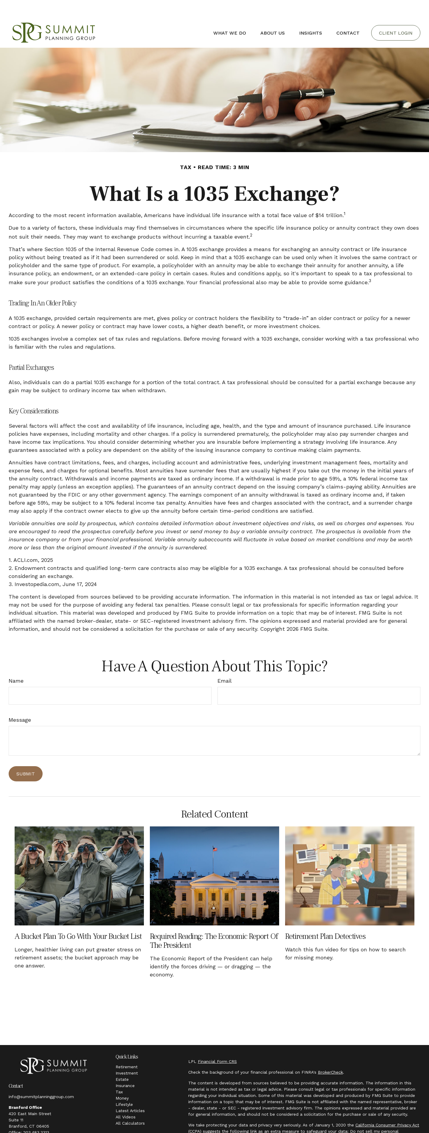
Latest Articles (130, 1092)
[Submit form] (26, 755)
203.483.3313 (36, 1114)
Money (122, 1080)
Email (224, 663)
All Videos (126, 1099)
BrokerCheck (330, 1054)
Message (20, 702)
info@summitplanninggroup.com (41, 1078)
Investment (127, 1055)
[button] (230, 15)
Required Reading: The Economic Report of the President (214, 923)
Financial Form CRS (217, 1043)
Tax (119, 1074)
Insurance (125, 1067)
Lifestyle (124, 1086)
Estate (122, 1061)
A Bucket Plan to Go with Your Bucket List (78, 918)
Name (16, 663)
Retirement (127, 1049)
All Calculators (130, 1105)
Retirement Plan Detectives (325, 918)
